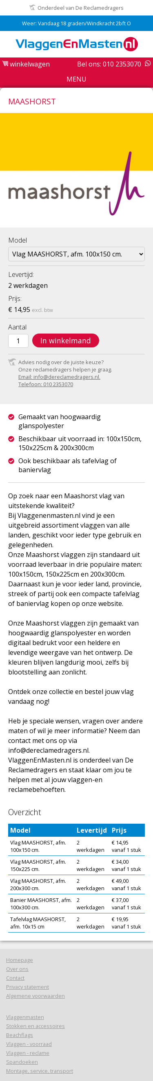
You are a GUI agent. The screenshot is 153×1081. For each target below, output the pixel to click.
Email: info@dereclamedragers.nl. (59, 376)
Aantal (17, 327)
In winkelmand (65, 340)
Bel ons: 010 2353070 (109, 64)
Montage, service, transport (39, 1070)
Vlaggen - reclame (27, 1053)
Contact (15, 978)
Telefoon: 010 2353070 (45, 384)
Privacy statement (27, 986)
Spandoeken (22, 1062)
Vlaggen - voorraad (29, 1044)
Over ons (17, 969)
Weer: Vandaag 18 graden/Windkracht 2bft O (76, 23)
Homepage (19, 960)
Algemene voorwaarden (35, 995)
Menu (76, 79)
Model (17, 240)
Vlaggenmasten (25, 1017)
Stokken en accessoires (35, 1026)
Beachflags (19, 1035)
